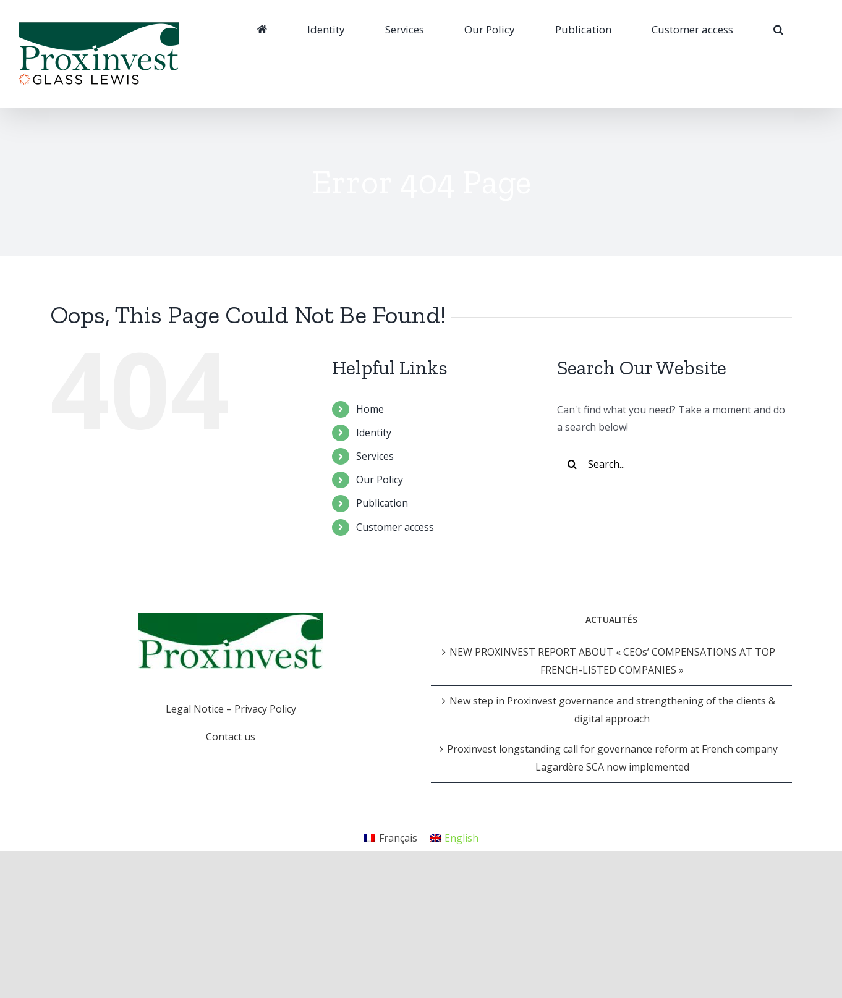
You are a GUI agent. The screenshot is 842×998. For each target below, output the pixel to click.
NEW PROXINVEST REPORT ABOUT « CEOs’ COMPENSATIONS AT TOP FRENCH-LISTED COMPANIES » (612, 661)
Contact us (230, 736)
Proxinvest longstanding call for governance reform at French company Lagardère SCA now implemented (612, 758)
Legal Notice (195, 709)
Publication (382, 503)
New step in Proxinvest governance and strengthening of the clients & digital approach (612, 709)
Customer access (395, 527)
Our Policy (379, 479)
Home (370, 409)
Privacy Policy (265, 709)
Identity (373, 432)
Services (375, 456)
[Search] (778, 29)
